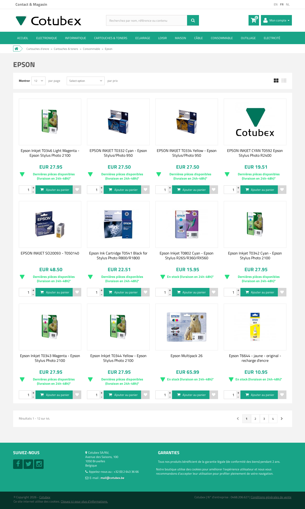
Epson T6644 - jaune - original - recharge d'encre (255, 358)
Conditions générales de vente (271, 497)
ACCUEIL (22, 38)
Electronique (46, 38)
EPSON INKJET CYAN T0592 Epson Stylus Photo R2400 (255, 153)
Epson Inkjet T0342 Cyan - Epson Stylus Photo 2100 (255, 255)
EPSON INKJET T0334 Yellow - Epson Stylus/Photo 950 (187, 153)
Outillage (248, 38)
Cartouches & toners (110, 38)
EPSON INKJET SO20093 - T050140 (50, 253)
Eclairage (142, 38)
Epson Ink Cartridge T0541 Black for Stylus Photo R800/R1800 (118, 255)
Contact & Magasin (31, 4)
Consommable (222, 38)
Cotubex (44, 497)
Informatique (75, 38)
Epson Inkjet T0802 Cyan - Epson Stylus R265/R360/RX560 (187, 255)
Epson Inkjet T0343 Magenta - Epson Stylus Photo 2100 (50, 358)
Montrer (24, 80)
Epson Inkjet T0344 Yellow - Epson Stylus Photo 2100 (118, 358)
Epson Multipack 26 (187, 355)
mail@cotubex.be (112, 477)
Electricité (272, 38)
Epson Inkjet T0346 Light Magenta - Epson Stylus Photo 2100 (50, 153)
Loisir (162, 38)
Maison (180, 38)
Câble (198, 38)
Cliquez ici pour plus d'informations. (84, 501)
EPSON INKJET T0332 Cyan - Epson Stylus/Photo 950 (118, 153)
